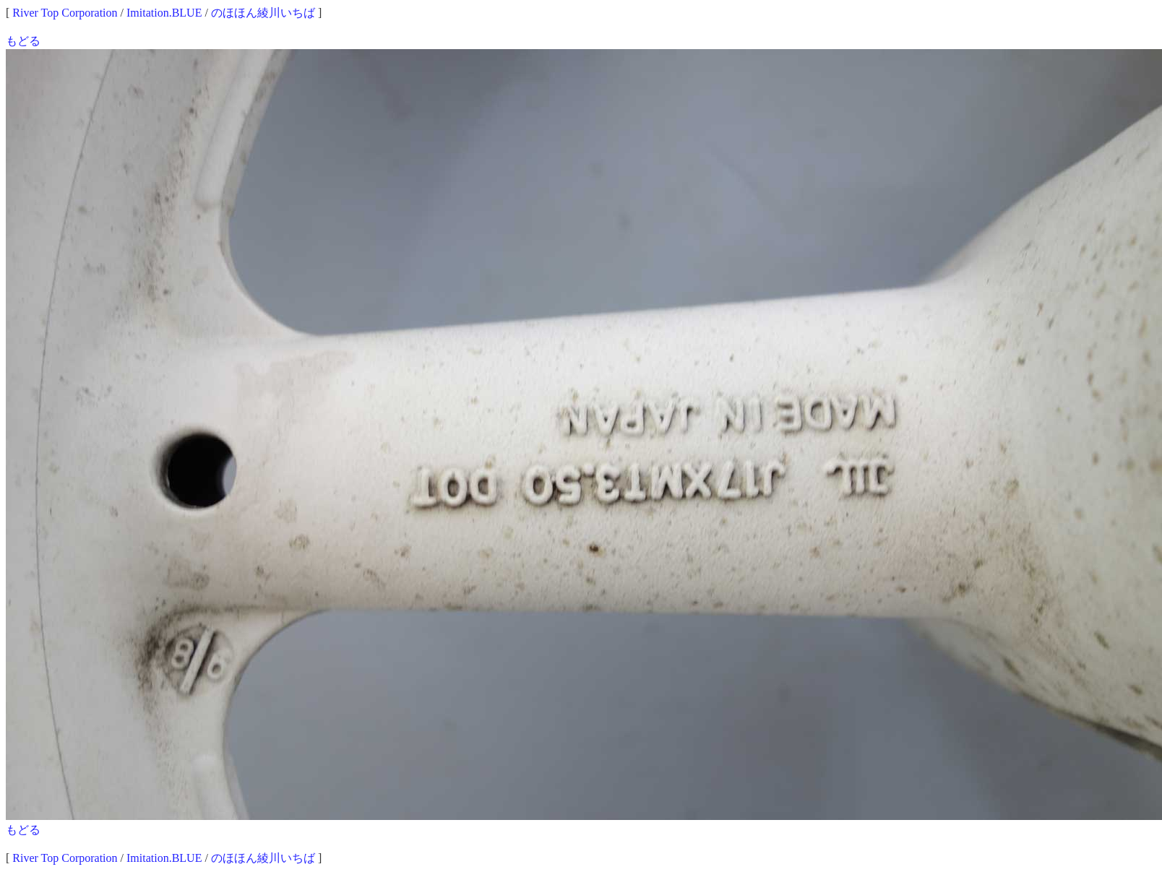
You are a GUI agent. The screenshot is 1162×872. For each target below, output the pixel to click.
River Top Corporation (64, 13)
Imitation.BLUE (164, 13)
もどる (23, 41)
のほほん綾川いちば (263, 13)
